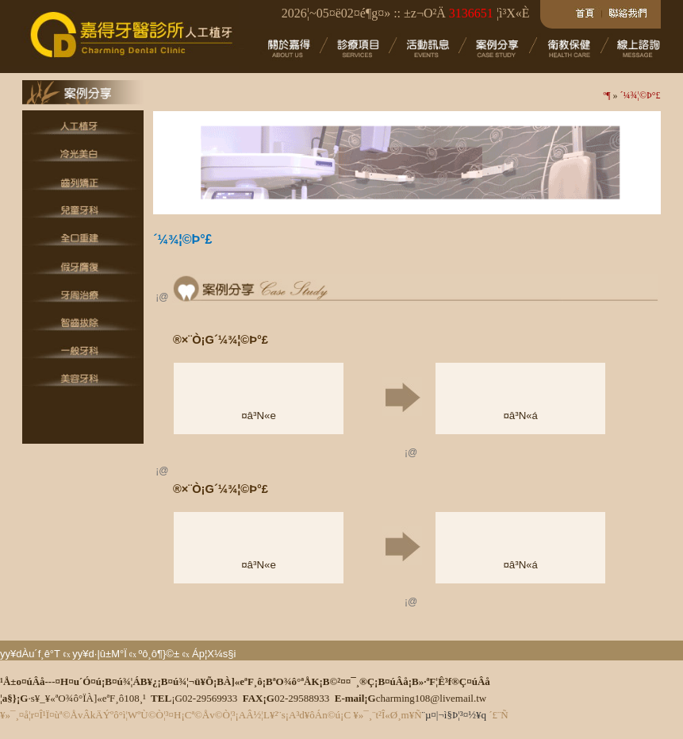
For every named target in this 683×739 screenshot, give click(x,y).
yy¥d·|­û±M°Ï (99, 654)
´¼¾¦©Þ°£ (640, 95)
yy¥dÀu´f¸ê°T (30, 654)
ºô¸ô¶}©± (158, 654)
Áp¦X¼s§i (214, 654)
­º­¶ (606, 95)
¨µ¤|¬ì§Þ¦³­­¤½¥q (454, 715)
